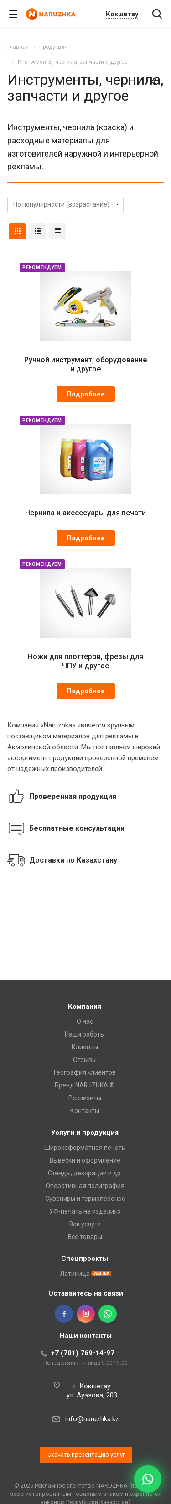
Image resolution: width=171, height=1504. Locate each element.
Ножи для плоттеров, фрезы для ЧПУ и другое (85, 661)
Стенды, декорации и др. (85, 1173)
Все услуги (85, 1224)
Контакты (84, 1110)
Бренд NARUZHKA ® (85, 1085)
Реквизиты (84, 1098)
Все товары (85, 1236)
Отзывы (85, 1059)
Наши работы (85, 1034)
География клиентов (85, 1072)
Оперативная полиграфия (85, 1185)
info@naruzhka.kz (92, 1419)
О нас (85, 1021)
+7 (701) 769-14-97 (82, 1353)
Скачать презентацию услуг (86, 1454)
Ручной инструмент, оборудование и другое (85, 364)
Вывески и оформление (85, 1160)
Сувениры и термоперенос (85, 1198)
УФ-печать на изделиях (85, 1211)
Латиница (75, 1273)
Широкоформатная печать (84, 1147)
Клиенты (85, 1047)
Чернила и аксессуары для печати (85, 512)
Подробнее (86, 394)
